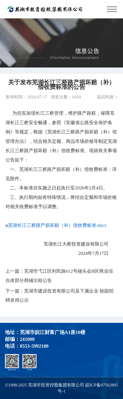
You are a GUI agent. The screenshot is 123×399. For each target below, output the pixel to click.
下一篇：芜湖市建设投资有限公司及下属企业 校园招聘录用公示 (59, 296)
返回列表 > (107, 97)
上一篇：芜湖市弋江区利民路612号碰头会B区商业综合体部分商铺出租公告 (59, 276)
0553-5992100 (34, 347)
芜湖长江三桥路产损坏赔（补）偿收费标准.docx (57, 225)
